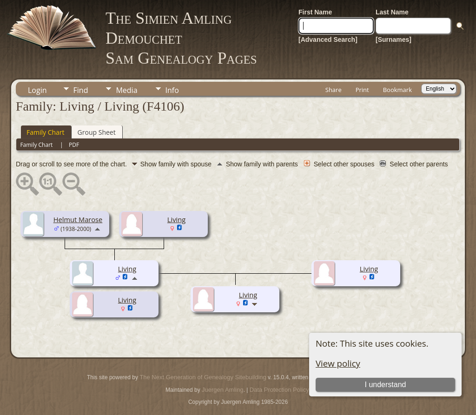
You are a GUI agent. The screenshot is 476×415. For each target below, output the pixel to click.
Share (333, 90)
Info (172, 90)
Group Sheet (97, 132)
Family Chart (45, 132)
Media (126, 90)
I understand (385, 385)
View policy (338, 363)
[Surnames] (393, 39)
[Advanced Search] (327, 39)
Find (80, 90)
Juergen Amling (223, 389)
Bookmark (397, 90)
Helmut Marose (78, 219)
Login (37, 90)
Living (176, 219)
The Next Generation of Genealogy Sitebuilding (202, 377)
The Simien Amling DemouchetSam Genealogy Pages (181, 38)
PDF (74, 145)
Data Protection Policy (279, 389)
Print (362, 90)
